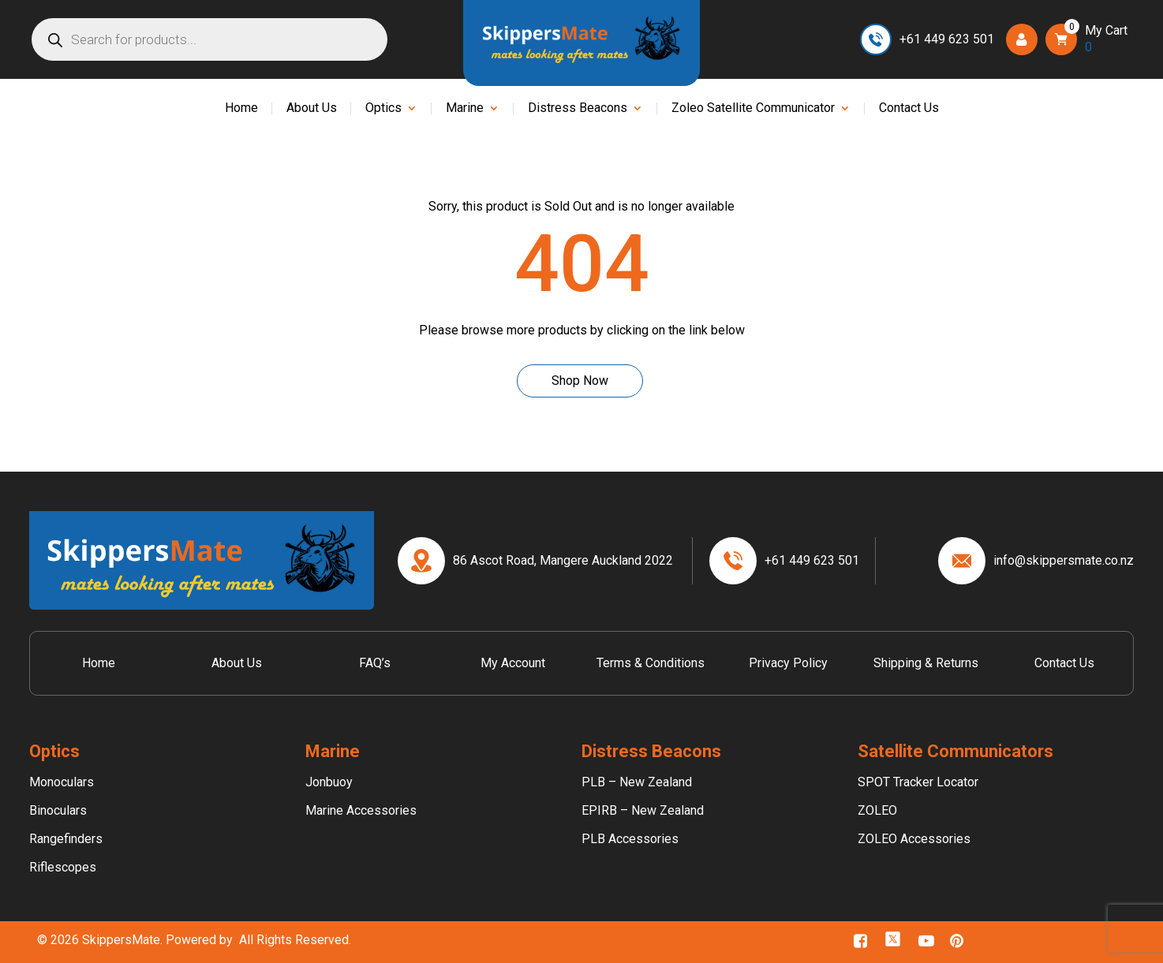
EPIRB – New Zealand (643, 810)
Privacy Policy (788, 662)
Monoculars (61, 782)
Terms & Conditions (650, 662)
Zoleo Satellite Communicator (753, 109)
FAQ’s (375, 662)
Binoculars (58, 810)
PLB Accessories (630, 838)
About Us (311, 109)
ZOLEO (877, 810)
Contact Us (909, 109)
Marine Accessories (361, 810)
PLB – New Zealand (637, 782)
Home (241, 109)
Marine (465, 109)
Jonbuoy (329, 782)
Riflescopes (62, 867)
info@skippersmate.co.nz (1063, 560)
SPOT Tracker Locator (918, 782)
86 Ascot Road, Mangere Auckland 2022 (563, 560)
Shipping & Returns (925, 662)
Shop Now (580, 380)
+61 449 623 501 (946, 39)
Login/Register (1026, 39)
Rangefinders (66, 838)
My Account (513, 662)
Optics (383, 109)
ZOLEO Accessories (914, 838)
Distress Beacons (577, 109)
